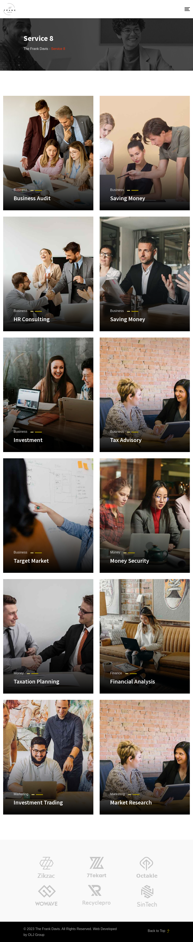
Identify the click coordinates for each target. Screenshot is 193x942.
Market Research (131, 802)
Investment (28, 440)
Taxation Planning (36, 681)
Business (20, 190)
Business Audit (32, 198)
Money (115, 552)
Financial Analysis (132, 681)
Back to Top (159, 931)
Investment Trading (38, 802)
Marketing (21, 794)
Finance (116, 673)
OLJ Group (36, 935)
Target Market (31, 560)
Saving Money (127, 198)
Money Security (129, 560)
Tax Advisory (126, 440)
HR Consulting (32, 319)
